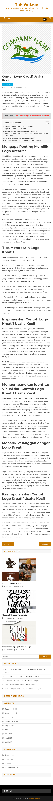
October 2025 (10, 717)
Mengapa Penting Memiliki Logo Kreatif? (19, 126)
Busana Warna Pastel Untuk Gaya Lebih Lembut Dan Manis (25, 670)
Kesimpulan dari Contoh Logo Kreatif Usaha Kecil (23, 140)
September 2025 (11, 721)
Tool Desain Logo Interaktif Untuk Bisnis (32, 116)
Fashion (8, 763)
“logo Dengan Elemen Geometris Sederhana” (9, 544)
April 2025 (8, 742)
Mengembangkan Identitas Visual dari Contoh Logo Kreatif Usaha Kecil (26, 135)
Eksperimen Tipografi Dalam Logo (16, 647)
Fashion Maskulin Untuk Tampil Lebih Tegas (21, 681)
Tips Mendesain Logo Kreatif (15, 129)
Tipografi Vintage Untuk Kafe (14, 615)
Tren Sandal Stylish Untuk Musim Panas (20, 685)
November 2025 (11, 713)
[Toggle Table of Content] (46, 123)
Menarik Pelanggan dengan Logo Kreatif (19, 138)
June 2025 (8, 734)
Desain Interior (10, 755)
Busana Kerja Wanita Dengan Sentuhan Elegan (23, 689)
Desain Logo (7, 84)
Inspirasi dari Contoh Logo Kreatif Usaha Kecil (21, 131)
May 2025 (8, 738)
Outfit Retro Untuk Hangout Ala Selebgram (22, 676)
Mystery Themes (34, 798)
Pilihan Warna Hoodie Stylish (46, 544)
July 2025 (8, 730)
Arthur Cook (21, 88)
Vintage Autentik (11, 767)
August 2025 (9, 726)
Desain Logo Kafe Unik (12, 583)
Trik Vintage (26, 4)
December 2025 (11, 709)
